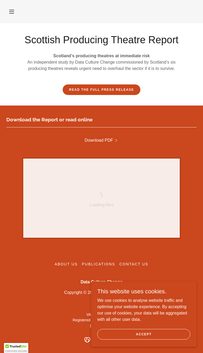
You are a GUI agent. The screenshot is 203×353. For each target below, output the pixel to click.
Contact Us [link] (134, 264)
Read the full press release (101, 90)
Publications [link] (98, 264)
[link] (101, 140)
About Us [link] (66, 264)
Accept (144, 334)
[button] (11, 11)
